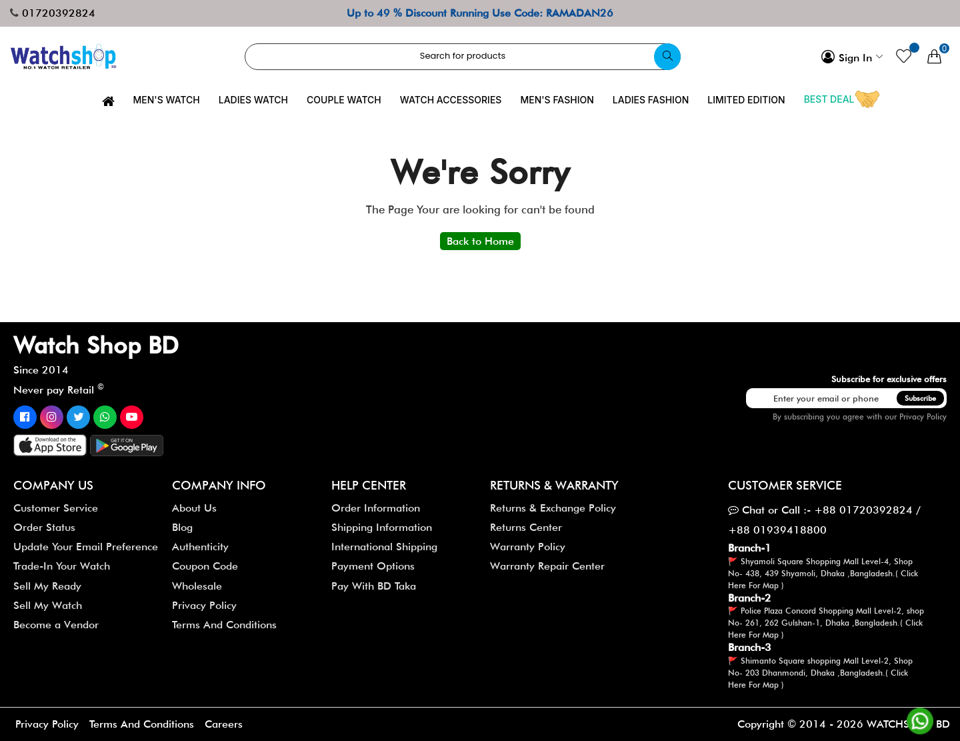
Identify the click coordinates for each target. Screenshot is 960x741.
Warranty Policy (527, 546)
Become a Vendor (56, 624)
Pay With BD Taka (373, 586)
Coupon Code (205, 566)
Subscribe (920, 398)
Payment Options (373, 566)
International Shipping (384, 546)
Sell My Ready (47, 586)
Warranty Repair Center (547, 566)
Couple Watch (344, 99)
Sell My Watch (47, 605)
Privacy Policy (923, 417)
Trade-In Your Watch (61, 566)
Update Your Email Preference (85, 546)
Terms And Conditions (224, 624)
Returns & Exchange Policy (553, 508)
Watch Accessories (451, 99)
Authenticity (200, 546)
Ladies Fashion (651, 99)
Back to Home (480, 241)
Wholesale (197, 586)
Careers (225, 724)
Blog (182, 527)
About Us (194, 508)
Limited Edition (746, 99)
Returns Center (526, 527)
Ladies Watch (253, 99)
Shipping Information (381, 527)
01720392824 (58, 13)
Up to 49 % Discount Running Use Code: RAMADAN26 (480, 13)
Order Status (44, 527)
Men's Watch (166, 99)
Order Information (375, 508)
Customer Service (55, 508)
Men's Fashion (556, 99)
